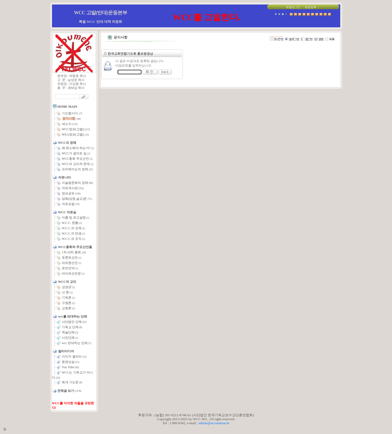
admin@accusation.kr (214, 423)
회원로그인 (293, 7)
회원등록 (310, 7)
